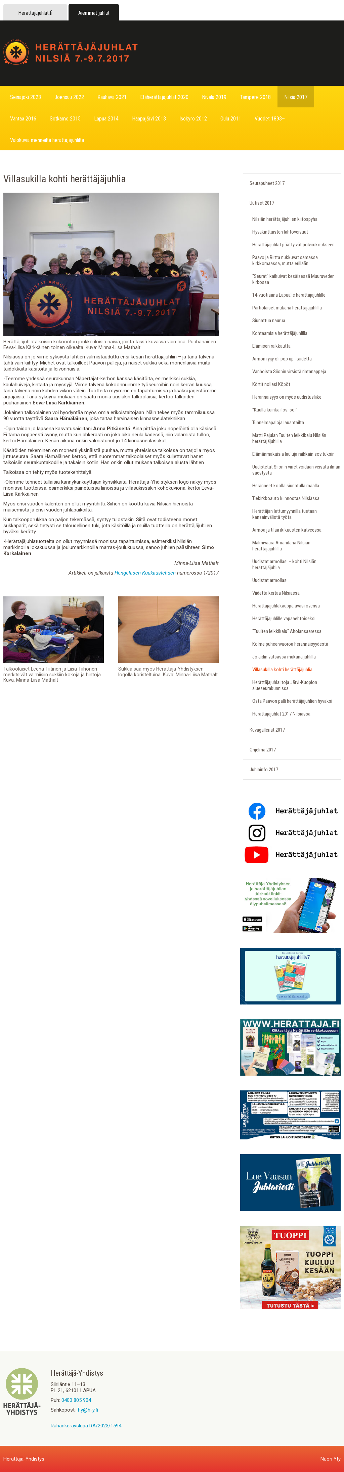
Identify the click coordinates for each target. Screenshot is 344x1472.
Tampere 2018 (255, 97)
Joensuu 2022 (69, 97)
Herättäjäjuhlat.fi (35, 13)
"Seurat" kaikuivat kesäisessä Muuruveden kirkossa (293, 279)
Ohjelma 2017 (263, 750)
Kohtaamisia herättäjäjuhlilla (279, 333)
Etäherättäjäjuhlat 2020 (164, 97)
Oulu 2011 (230, 118)
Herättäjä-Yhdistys (23, 1459)
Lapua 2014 (106, 118)
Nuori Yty (330, 1459)
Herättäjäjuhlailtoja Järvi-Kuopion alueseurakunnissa (284, 685)
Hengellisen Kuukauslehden (145, 573)
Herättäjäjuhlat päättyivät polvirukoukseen (293, 245)
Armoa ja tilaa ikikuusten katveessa (286, 530)
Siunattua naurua (268, 320)
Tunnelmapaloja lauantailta (278, 423)
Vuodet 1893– (270, 118)
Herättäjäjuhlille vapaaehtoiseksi (283, 619)
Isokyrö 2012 (193, 118)
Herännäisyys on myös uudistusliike (286, 397)
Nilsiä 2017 (295, 97)
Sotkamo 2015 (65, 118)
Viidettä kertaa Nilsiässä (276, 593)
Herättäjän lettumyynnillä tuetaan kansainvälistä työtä (284, 514)
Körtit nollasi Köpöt (271, 384)
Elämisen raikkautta (271, 346)
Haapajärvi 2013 (149, 118)
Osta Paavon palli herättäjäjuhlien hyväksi (292, 701)
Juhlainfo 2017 (264, 770)
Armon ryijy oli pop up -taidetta (282, 359)
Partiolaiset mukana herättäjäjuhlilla (287, 308)
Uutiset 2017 (262, 203)
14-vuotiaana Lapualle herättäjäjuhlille (289, 295)
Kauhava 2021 (112, 97)
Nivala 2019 (214, 97)
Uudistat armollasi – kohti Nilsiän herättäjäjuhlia (284, 564)
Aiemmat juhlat (94, 13)
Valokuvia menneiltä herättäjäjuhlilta (47, 140)
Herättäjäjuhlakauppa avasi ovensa (286, 606)
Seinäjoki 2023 (25, 97)
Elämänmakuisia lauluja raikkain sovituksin (293, 454)
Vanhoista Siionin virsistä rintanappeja (289, 372)
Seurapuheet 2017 (267, 183)
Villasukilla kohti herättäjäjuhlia (282, 670)
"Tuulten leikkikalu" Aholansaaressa (286, 631)
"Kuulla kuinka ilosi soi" (274, 410)
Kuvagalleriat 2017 (267, 730)
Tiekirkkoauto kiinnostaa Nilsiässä (285, 498)
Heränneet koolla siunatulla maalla (285, 486)
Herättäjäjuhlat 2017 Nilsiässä (281, 714)
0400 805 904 (76, 1400)
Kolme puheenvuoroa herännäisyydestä (290, 644)
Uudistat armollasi (270, 580)
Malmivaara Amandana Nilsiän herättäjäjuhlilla (281, 546)
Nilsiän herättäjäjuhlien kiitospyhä (284, 219)
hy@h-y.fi (88, 1410)
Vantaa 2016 (23, 118)
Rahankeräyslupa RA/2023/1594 (86, 1426)
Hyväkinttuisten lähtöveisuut (280, 232)
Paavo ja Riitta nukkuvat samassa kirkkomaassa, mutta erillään (285, 260)
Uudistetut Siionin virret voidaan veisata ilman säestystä (296, 470)
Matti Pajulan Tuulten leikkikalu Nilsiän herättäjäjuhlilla (289, 438)
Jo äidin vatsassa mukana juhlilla (284, 657)
